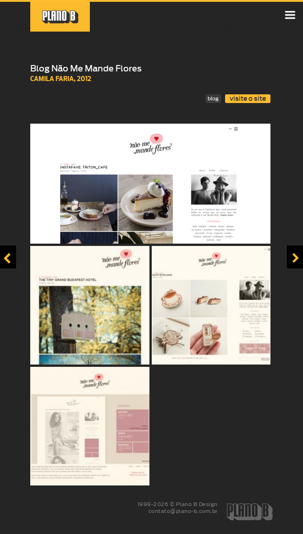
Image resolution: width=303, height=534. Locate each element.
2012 (84, 78)
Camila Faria (52, 78)
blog (213, 98)
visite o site (248, 99)
